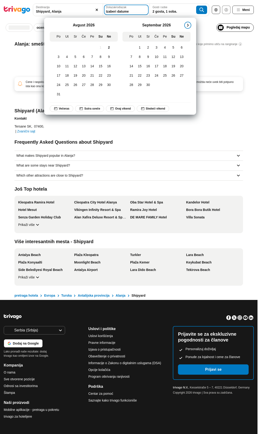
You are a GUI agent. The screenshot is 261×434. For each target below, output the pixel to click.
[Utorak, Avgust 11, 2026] (67, 66)
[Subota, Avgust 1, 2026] (100, 47)
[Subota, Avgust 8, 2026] (100, 57)
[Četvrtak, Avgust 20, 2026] (84, 75)
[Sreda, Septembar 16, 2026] (148, 66)
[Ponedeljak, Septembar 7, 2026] (131, 57)
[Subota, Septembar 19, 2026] (173, 66)
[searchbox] (68, 11)
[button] (68, 10)
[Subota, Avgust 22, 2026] (100, 75)
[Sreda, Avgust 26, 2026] (75, 85)
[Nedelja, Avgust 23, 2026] (109, 75)
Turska (66, 295)
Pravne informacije (101, 343)
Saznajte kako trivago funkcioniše (112, 400)
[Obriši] (97, 10)
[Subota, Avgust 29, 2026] (100, 85)
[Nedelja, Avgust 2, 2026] (109, 47)
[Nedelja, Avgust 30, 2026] (109, 85)
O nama (9, 372)
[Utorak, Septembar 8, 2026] (140, 57)
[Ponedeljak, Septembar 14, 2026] (131, 66)
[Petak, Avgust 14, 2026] (92, 66)
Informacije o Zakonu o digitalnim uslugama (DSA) (124, 363)
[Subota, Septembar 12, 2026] (173, 57)
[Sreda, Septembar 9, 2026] (148, 57)
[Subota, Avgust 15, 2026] (100, 66)
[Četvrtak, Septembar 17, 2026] (156, 66)
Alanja (120, 295)
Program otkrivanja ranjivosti (109, 376)
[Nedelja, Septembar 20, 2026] (181, 66)
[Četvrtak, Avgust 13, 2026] (84, 66)
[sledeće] (188, 25)
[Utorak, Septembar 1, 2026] (140, 47)
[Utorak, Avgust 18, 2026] (67, 75)
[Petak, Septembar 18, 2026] (165, 66)
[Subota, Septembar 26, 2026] (173, 75)
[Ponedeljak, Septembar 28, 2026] (131, 85)
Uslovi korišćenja (100, 336)
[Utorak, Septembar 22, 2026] (140, 75)
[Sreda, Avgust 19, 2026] (75, 75)
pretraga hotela (26, 295)
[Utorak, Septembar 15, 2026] (140, 66)
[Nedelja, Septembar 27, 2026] (181, 75)
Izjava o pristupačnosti (104, 349)
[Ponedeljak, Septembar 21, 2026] (131, 75)
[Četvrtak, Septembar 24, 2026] (156, 75)
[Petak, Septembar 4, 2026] (165, 47)
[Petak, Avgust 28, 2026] (92, 85)
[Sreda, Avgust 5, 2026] (75, 57)
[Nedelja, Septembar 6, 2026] (181, 47)
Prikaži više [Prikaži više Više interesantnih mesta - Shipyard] (29, 277)
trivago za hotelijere (18, 416)
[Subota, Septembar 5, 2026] (173, 47)
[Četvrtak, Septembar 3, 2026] (156, 47)
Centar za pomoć (100, 393)
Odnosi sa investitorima (21, 386)
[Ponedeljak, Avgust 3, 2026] (58, 57)
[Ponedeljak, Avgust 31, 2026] (58, 94)
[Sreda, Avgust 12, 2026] (75, 66)
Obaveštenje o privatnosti (106, 356)
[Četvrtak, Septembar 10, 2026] (156, 57)
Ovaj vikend (120, 109)
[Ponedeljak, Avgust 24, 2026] (58, 85)
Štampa (9, 393)
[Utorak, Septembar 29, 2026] (140, 85)
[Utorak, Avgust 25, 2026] (67, 85)
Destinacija (43, 7)
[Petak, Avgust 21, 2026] (92, 75)
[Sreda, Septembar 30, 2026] (148, 85)
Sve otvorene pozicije (19, 379)
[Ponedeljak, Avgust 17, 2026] (58, 75)
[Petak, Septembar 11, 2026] (165, 57)
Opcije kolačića (99, 370)
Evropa (49, 295)
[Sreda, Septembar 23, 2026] (148, 75)
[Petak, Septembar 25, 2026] (165, 75)
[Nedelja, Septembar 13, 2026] (181, 57)
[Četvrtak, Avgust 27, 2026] (84, 85)
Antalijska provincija (93, 295)
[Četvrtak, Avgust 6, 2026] (84, 57)
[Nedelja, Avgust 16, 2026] (109, 66)
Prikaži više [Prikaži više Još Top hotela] (29, 225)
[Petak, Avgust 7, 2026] (92, 57)
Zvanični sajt (26, 131)
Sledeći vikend (153, 109)
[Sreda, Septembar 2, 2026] (148, 47)
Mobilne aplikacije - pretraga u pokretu (31, 410)
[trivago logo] (17, 10)
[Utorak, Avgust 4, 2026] (67, 57)
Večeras (61, 109)
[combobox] (68, 10)
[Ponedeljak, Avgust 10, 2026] (58, 66)
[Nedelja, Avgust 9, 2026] (109, 57)
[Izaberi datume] (126, 10)
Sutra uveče (89, 109)
